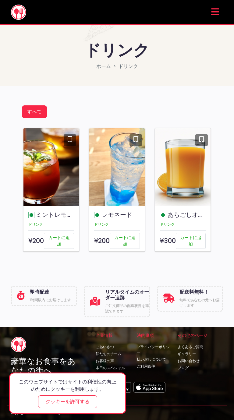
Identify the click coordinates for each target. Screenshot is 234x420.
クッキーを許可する (68, 401)
